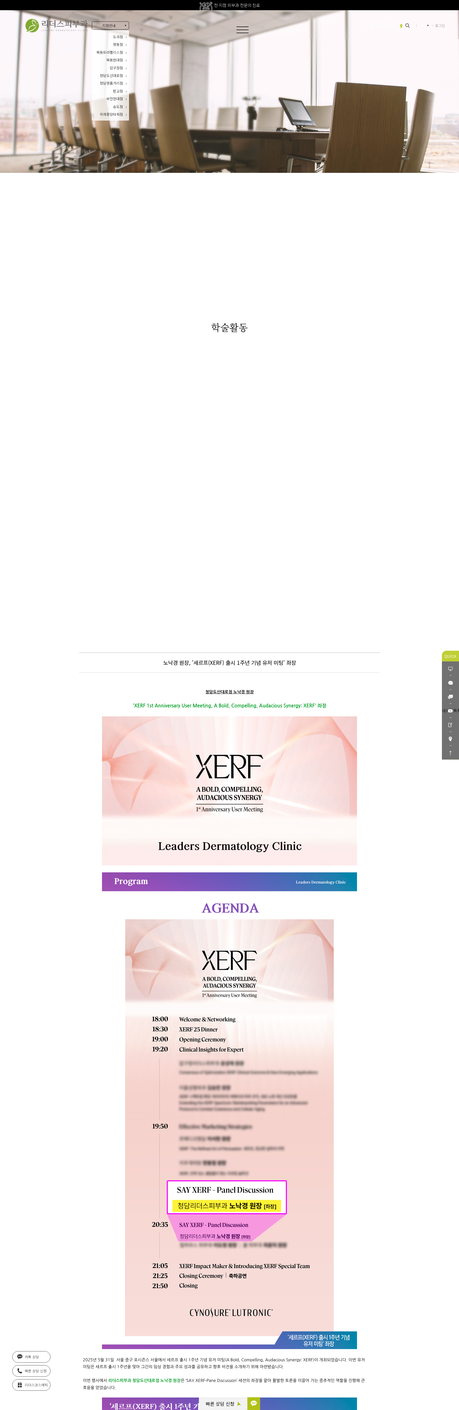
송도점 (118, 106)
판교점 (118, 91)
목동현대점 (114, 59)
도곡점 (118, 36)
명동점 (118, 44)
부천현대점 (114, 98)
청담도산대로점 (111, 75)
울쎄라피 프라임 (383, 25)
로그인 (440, 25)
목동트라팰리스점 (109, 52)
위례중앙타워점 (111, 114)
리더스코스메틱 (32, 1385)
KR (423, 25)
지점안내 (109, 25)
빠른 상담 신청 (223, 1403)
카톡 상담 (28, 1357)
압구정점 (116, 67)
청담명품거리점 (111, 83)
